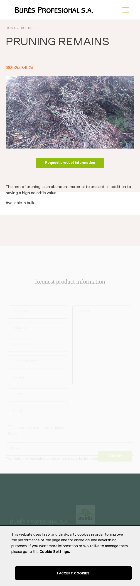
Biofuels (28, 28)
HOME (11, 28)
